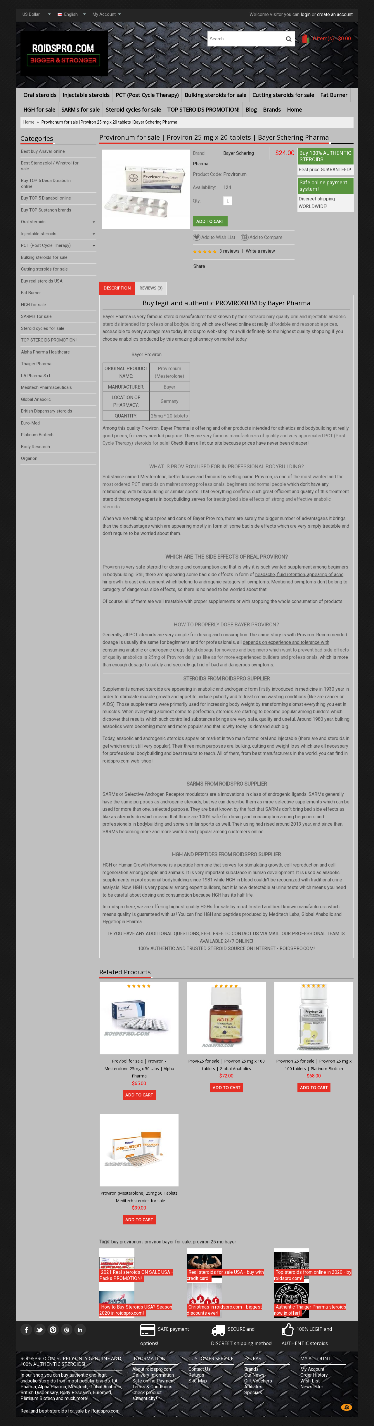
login (306, 14)
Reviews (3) (150, 288)
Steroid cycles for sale (133, 109)
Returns (196, 1375)
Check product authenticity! (147, 1395)
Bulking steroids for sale (215, 94)
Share (199, 266)
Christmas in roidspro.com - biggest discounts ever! (224, 1310)
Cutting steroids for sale (283, 94)
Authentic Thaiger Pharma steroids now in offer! (310, 1310)
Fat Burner (333, 94)
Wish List (310, 1381)
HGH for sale (39, 109)
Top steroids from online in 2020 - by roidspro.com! (313, 1275)
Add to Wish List (214, 237)
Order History (314, 1375)
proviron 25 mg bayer (214, 1242)
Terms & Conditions (152, 1386)
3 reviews (229, 251)
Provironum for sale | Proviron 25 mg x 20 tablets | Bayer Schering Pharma (109, 122)
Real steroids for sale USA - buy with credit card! (225, 1275)
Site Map (197, 1381)
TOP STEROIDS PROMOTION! (203, 109)
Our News (254, 1375)
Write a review (260, 251)
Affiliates (253, 1386)
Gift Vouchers (258, 1381)
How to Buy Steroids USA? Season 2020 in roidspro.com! (135, 1310)
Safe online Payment (153, 1381)
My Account (312, 1369)
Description (117, 288)
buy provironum (127, 1242)
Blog (251, 109)
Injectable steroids (86, 94)
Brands (272, 109)
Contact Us (199, 1369)
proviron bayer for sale (168, 1242)
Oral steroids (39, 94)
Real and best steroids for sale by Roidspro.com (70, 1411)
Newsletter (311, 1386)
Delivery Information (153, 1375)
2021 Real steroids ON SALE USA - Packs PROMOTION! (136, 1275)
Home (294, 109)
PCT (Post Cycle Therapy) (147, 94)
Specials (253, 1392)
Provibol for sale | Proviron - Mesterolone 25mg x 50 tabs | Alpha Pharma (139, 1068)
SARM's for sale (80, 109)
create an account (335, 14)
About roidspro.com (152, 1369)
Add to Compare (262, 237)
